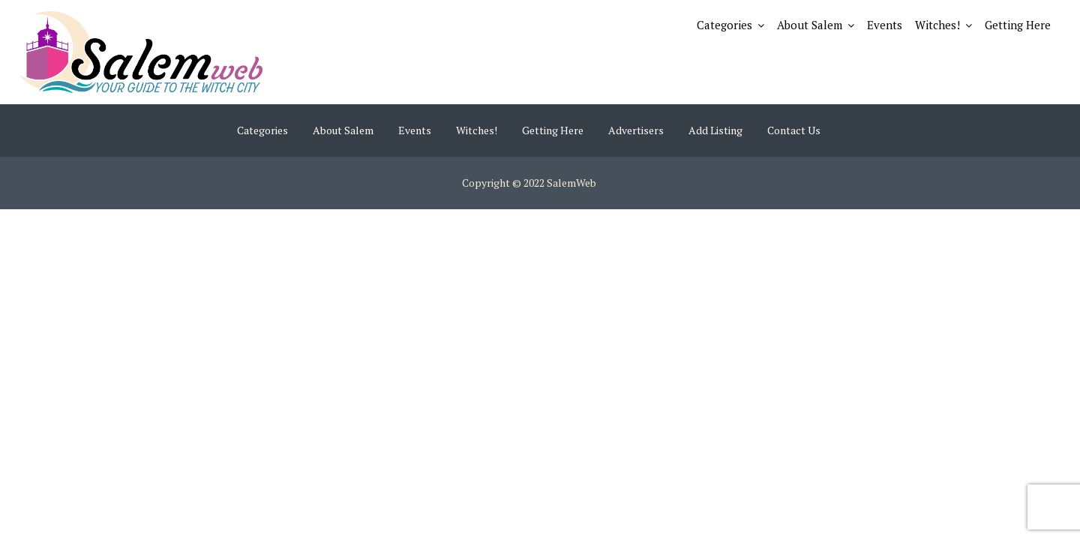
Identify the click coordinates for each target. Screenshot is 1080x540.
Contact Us (793, 130)
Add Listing (715, 130)
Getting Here (1018, 24)
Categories (724, 24)
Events (884, 24)
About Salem (809, 24)
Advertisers (636, 130)
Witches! (937, 24)
